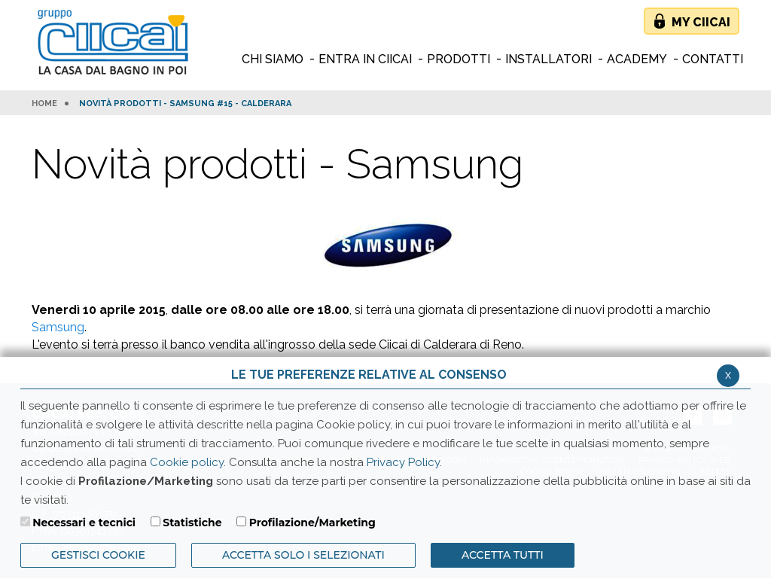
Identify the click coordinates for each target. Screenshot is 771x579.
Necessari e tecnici (84, 522)
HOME (44, 104)
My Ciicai (701, 22)
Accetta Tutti (503, 555)
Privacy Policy (403, 462)
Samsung (58, 327)
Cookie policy (187, 462)
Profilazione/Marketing (312, 522)
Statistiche (192, 522)
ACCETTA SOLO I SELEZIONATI (303, 555)
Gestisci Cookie (98, 555)
